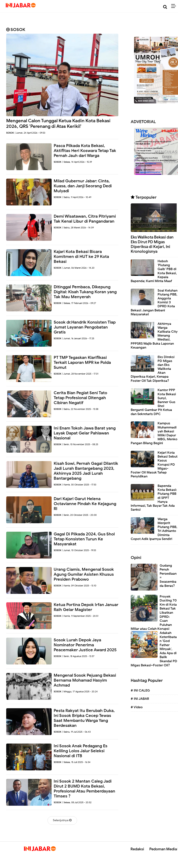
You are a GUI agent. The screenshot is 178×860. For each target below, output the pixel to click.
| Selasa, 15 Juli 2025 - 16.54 (76, 762)
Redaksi (137, 849)
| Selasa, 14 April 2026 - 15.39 (77, 161)
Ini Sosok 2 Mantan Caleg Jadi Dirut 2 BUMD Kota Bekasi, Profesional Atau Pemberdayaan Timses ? (84, 789)
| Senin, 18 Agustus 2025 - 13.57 (78, 656)
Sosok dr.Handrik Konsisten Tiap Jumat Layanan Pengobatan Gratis (85, 327)
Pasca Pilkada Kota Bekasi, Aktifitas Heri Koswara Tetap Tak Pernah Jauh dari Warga (85, 150)
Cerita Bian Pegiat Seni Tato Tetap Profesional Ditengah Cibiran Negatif (80, 397)
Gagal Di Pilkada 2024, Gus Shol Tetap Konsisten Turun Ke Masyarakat (84, 539)
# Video (137, 707)
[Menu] (174, 6)
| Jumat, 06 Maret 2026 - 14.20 (78, 267)
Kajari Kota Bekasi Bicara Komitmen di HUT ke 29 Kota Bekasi (81, 256)
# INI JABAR (140, 699)
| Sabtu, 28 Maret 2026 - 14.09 (78, 227)
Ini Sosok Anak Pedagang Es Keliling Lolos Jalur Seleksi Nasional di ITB (80, 750)
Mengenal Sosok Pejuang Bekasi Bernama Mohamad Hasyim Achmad (85, 680)
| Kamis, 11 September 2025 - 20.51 (80, 615)
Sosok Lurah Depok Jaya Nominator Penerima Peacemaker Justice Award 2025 (85, 644)
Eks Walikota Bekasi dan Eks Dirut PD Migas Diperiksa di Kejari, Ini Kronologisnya (152, 244)
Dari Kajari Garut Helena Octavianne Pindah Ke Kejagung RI (85, 503)
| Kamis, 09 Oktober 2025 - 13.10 (79, 585)
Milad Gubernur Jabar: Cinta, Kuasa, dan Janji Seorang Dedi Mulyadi (83, 185)
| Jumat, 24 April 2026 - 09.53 (30, 132)
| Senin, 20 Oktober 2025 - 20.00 (79, 515)
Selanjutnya (62, 820)
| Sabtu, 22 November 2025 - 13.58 (80, 409)
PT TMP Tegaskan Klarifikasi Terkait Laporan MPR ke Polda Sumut (82, 362)
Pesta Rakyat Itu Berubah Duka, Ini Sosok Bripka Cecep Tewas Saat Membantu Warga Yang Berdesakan (84, 718)
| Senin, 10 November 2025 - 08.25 (80, 444)
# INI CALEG (140, 690)
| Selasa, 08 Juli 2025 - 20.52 (76, 802)
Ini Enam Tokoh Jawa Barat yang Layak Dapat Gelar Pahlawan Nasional (85, 433)
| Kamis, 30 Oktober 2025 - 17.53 (79, 484)
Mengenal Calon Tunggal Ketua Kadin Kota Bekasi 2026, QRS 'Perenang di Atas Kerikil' (58, 123)
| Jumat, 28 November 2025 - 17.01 (80, 373)
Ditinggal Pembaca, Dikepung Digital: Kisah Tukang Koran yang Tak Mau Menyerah (85, 291)
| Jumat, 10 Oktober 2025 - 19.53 (79, 550)
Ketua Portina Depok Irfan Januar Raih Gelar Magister (86, 607)
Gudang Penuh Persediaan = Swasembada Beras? (168, 575)
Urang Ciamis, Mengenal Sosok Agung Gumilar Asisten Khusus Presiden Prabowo (84, 574)
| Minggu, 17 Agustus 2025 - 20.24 (80, 691)
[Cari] (165, 6)
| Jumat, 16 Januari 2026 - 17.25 (78, 338)
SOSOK (10, 132)
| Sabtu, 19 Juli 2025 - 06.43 (76, 731)
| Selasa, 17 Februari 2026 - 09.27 (79, 303)
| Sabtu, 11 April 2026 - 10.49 (76, 197)
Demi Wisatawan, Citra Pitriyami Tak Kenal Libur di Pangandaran (85, 219)
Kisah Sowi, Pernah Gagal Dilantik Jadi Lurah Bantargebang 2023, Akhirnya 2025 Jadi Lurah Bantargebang (86, 471)
